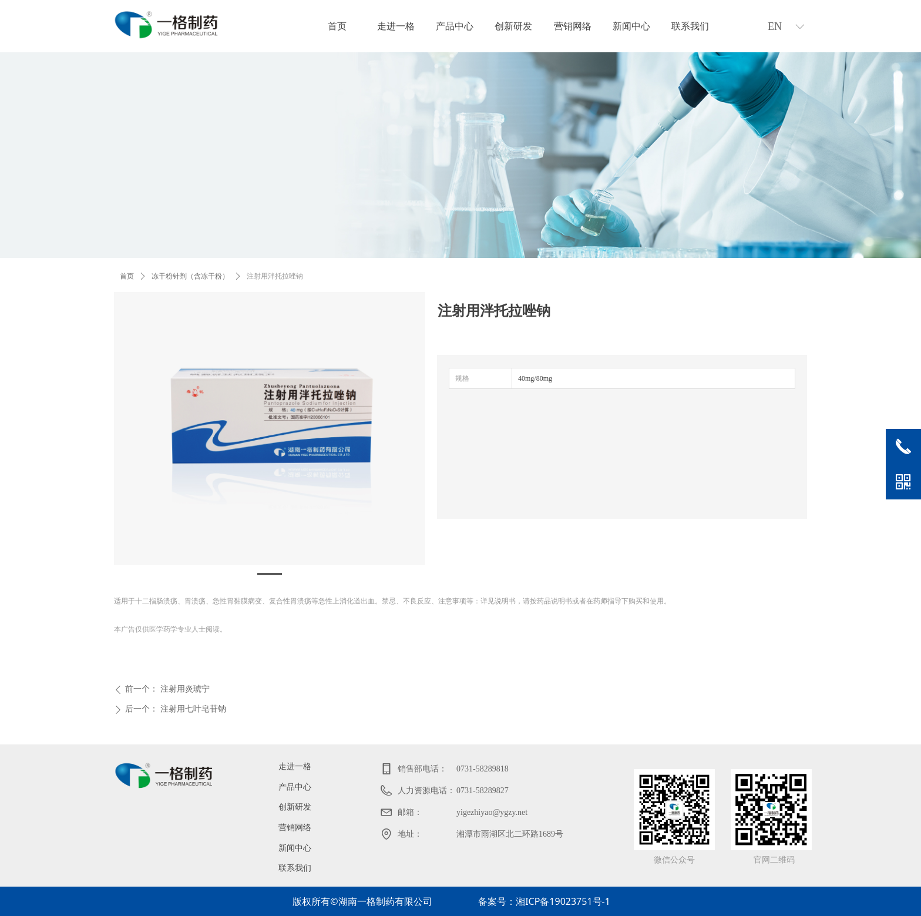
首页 (127, 276)
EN (775, 26)
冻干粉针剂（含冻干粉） (190, 276)
